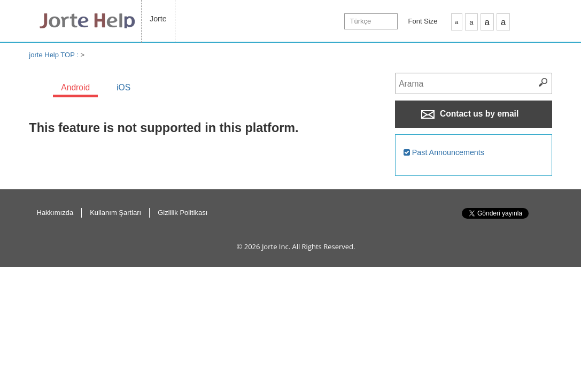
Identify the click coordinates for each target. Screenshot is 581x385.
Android (75, 87)
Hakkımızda (55, 213)
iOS (123, 87)
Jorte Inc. (276, 246)
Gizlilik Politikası (182, 213)
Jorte (158, 18)
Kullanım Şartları (115, 213)
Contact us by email (469, 114)
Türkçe (360, 21)
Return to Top (547, 224)
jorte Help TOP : (54, 55)
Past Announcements (444, 152)
